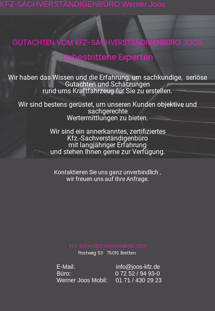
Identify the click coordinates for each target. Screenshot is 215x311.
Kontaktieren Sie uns (81, 172)
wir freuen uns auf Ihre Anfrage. (107, 179)
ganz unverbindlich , (135, 172)
